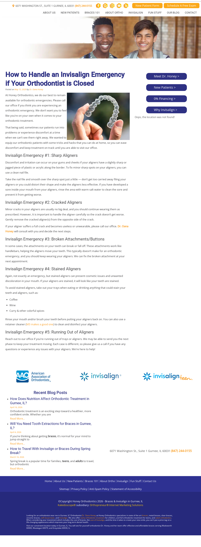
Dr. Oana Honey (36, 89)
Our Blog (173, 12)
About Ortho (114, 12)
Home (48, 481)
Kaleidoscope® (67, 505)
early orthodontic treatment (93, 517)
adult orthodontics (163, 517)
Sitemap (64, 489)
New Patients (70, 12)
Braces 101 (92, 12)
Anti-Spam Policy (99, 489)
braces (145, 515)
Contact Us (149, 481)
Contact (191, 12)
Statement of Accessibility (126, 489)
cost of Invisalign (97, 520)
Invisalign (135, 12)
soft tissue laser (48, 517)
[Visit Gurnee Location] (26, 536)
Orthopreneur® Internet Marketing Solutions (116, 505)
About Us (49, 12)
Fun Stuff (155, 12)
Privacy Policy (79, 489)
